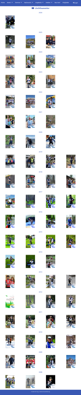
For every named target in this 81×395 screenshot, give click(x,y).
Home (3, 2)
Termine (18, 2)
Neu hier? (57, 2)
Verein (10, 2)
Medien (49, 2)
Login (75, 2)
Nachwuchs (28, 2)
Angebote (39, 2)
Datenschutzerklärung (45, 391)
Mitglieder (66, 2)
